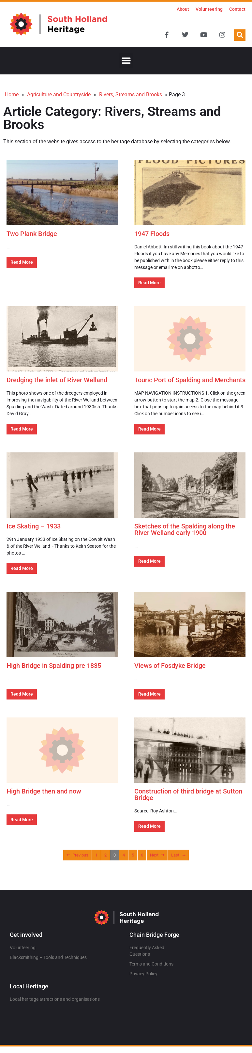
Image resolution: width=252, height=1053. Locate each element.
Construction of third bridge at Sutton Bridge (188, 794)
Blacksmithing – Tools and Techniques (48, 957)
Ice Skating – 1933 (34, 526)
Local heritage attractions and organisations (55, 999)
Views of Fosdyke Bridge (170, 665)
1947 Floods (152, 234)
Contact (237, 9)
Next (157, 855)
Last (178, 855)
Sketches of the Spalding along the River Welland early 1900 (184, 529)
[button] (239, 35)
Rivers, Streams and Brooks (130, 94)
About (183, 9)
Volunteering (209, 9)
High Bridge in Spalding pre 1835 (54, 665)
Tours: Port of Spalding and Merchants (189, 380)
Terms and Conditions (151, 964)
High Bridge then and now (44, 791)
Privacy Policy (143, 973)
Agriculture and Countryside (59, 94)
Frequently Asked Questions (146, 951)
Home (12, 94)
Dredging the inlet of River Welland (57, 380)
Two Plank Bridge (32, 234)
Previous (77, 855)
